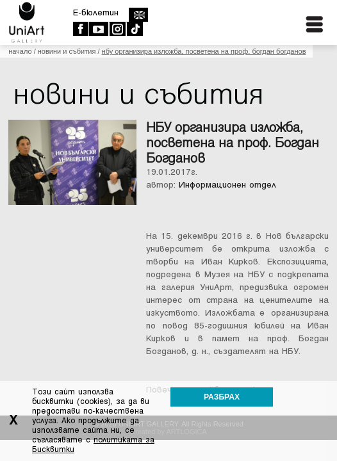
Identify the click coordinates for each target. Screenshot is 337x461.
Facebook (80, 29)
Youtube (98, 29)
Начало (19, 51)
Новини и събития (67, 51)
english (138, 15)
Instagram (117, 29)
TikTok (134, 29)
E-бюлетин (96, 12)
